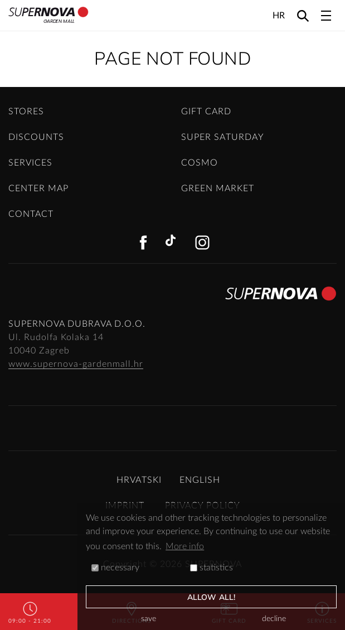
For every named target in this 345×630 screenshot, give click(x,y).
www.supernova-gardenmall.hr (75, 364)
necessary (115, 567)
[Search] (302, 15)
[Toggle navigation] (326, 15)
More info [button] (185, 546)
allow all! (211, 597)
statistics (211, 567)
